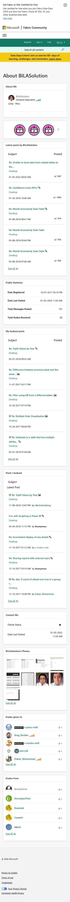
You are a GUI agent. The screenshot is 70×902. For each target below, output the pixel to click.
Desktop (13, 171)
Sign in (39, 42)
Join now (7, 18)
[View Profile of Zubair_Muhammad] (44, 593)
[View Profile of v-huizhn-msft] (42, 547)
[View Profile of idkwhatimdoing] (43, 505)
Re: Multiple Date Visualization (28, 416)
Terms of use (7, 877)
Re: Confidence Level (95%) (23, 187)
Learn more (55, 58)
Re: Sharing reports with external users (29, 558)
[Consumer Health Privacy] (35, 893)
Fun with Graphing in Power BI (25, 515)
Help (49, 42)
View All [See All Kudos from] (11, 834)
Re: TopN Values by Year (22, 348)
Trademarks (7, 882)
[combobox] (44, 50)
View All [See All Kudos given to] (11, 764)
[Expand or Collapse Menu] (4, 35)
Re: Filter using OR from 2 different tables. (31, 395)
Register (27, 42)
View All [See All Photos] (11, 703)
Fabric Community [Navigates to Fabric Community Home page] (35, 27)
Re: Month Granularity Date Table (27, 208)
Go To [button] (59, 42)
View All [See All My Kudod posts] (13, 459)
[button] (13, 664)
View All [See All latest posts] (13, 268)
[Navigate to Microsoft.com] (10, 27)
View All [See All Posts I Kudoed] (13, 601)
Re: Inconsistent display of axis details (29, 537)
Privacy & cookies (9, 872)
